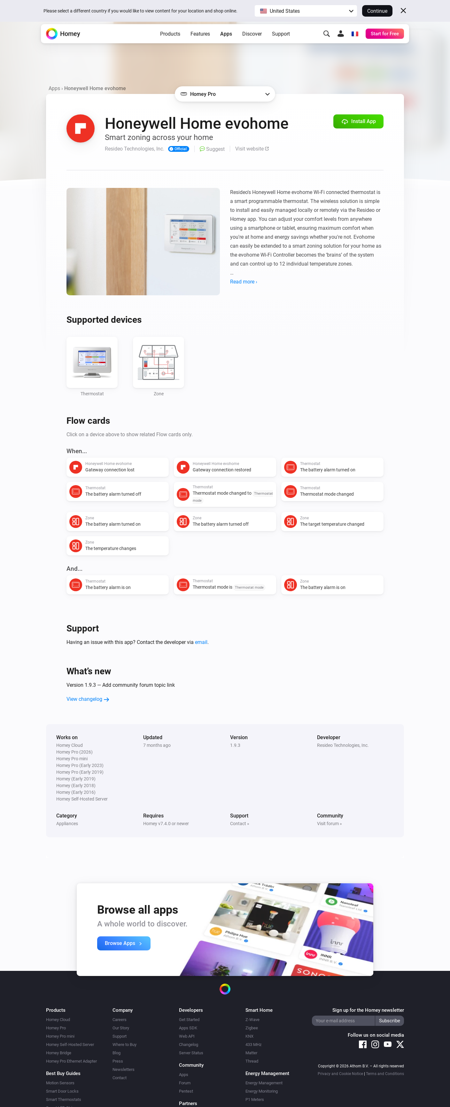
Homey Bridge (58, 1052)
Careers (119, 1019)
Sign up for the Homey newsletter (368, 1010)
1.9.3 (235, 745)
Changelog (188, 1044)
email (201, 642)
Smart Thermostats (63, 1099)
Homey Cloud (58, 1019)
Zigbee (251, 1028)
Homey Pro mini (60, 1036)
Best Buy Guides (63, 1073)
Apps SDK (188, 1028)
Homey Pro (56, 1028)
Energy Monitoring (261, 1091)
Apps (226, 42)
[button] (306, 11)
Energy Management (264, 1082)
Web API (187, 1036)
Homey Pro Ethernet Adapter (71, 1061)
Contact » (239, 823)
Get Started (189, 1019)
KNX (249, 1036)
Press (117, 1061)
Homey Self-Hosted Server (70, 1044)
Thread (251, 1061)
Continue (377, 11)
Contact (119, 1077)
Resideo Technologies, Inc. (343, 745)
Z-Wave (252, 1019)
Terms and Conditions (385, 1074)
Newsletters (123, 1069)
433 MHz (253, 1044)
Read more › (243, 282)
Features (200, 42)
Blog (116, 1052)
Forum (184, 1082)
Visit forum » (329, 823)
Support (281, 42)
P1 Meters (254, 1099)
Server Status (191, 1052)
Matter (251, 1052)
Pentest (186, 1091)
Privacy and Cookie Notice (340, 1074)
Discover (252, 42)
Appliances (67, 823)
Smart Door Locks (62, 1091)
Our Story (120, 1028)
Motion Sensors (60, 1082)
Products (170, 42)
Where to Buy (124, 1044)
